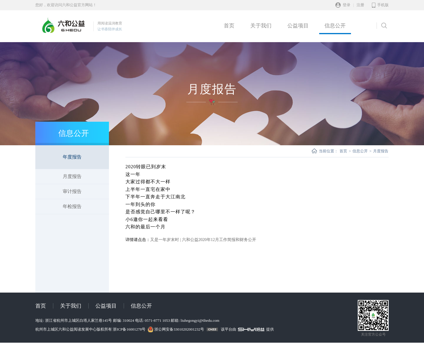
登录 (346, 5)
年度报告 (72, 156)
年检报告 (72, 206)
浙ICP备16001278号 (129, 329)
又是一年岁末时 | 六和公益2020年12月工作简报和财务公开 (203, 239)
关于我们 (260, 26)
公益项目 (298, 26)
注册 (360, 5)
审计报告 (72, 191)
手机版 (383, 5)
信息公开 (335, 26)
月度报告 (72, 176)
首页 (229, 26)
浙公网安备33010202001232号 (179, 329)
